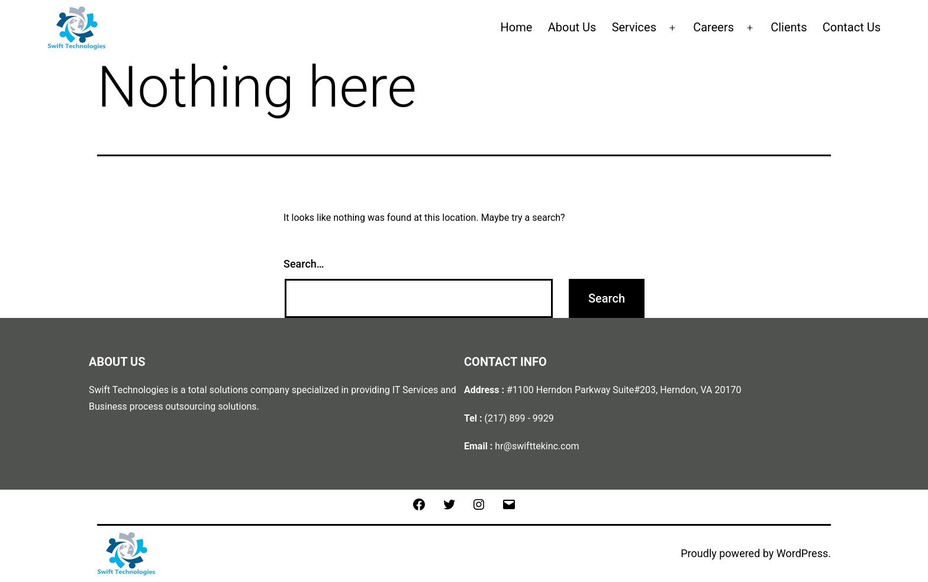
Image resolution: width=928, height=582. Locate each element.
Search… (303, 264)
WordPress (802, 553)
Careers (713, 27)
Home (517, 27)
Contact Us (852, 27)
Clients (789, 27)
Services (634, 27)
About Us (572, 27)
